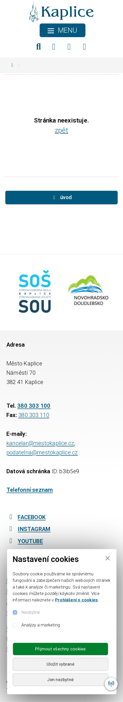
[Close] (107, 558)
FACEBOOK (26, 516)
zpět (61, 130)
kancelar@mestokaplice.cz (40, 443)
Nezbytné (30, 612)
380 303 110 (33, 415)
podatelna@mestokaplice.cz (42, 452)
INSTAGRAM (28, 528)
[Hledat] (38, 46)
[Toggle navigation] (62, 30)
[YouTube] (84, 46)
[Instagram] (69, 46)
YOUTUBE (24, 540)
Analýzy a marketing (40, 624)
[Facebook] (53, 46)
